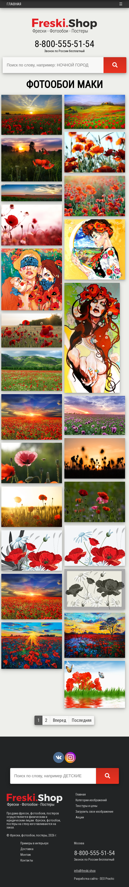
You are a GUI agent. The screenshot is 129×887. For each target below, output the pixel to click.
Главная (14, 4)
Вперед (59, 720)
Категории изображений (91, 800)
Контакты (26, 860)
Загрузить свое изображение (94, 811)
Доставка (26, 849)
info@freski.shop (85, 870)
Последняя (81, 720)
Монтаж (25, 854)
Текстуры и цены (86, 806)
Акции (80, 817)
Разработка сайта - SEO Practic (94, 878)
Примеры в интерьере (34, 843)
